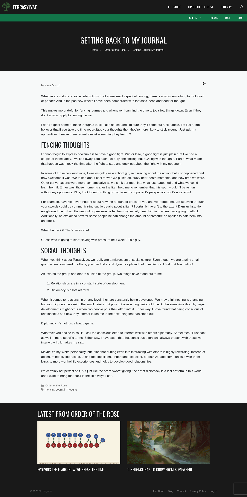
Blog (240, 18)
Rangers (226, 6)
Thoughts (71, 389)
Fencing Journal (55, 389)
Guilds (197, 17)
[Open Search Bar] (241, 7)
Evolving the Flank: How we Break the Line (70, 469)
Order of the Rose (200, 6)
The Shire (174, 6)
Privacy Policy (198, 491)
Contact (181, 491)
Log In (213, 491)
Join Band (158, 491)
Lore (227, 18)
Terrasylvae (25, 7)
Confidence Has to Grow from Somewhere (160, 469)
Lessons (213, 18)
